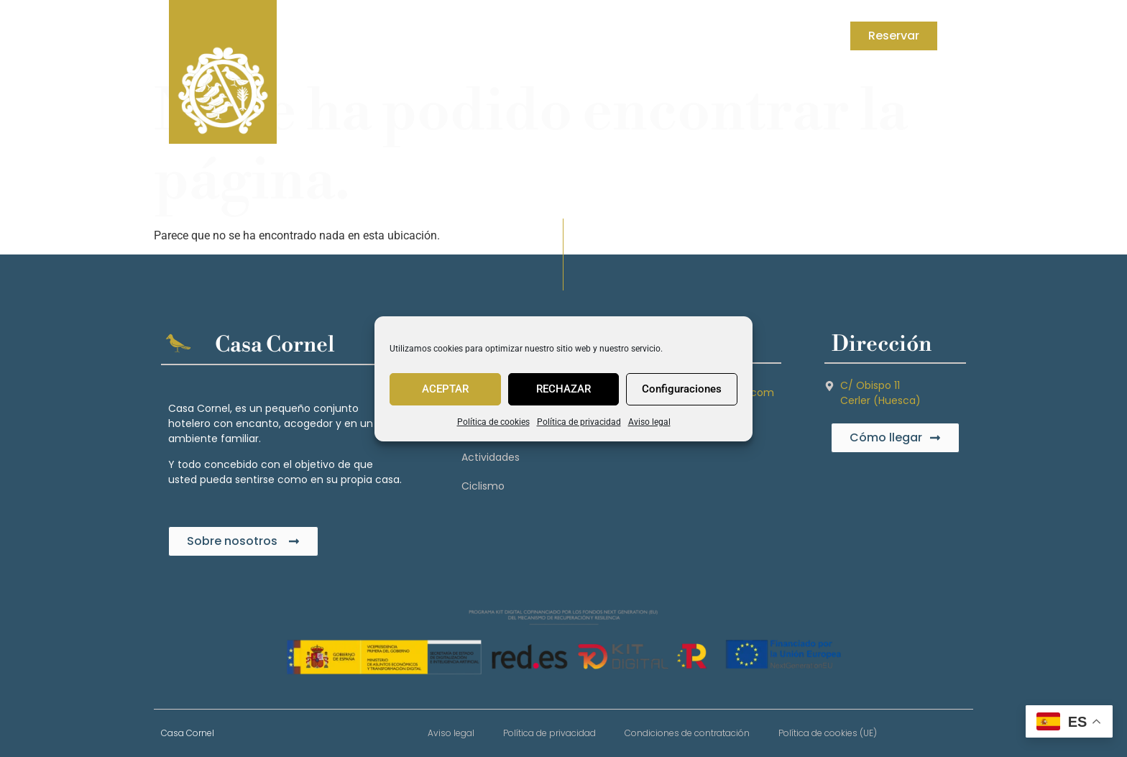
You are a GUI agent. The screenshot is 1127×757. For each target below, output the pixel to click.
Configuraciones (682, 388)
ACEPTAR (445, 388)
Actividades (490, 457)
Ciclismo (483, 486)
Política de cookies (493, 422)
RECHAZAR (563, 388)
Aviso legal (649, 422)
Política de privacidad (579, 422)
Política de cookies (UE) (827, 733)
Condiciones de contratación (687, 733)
